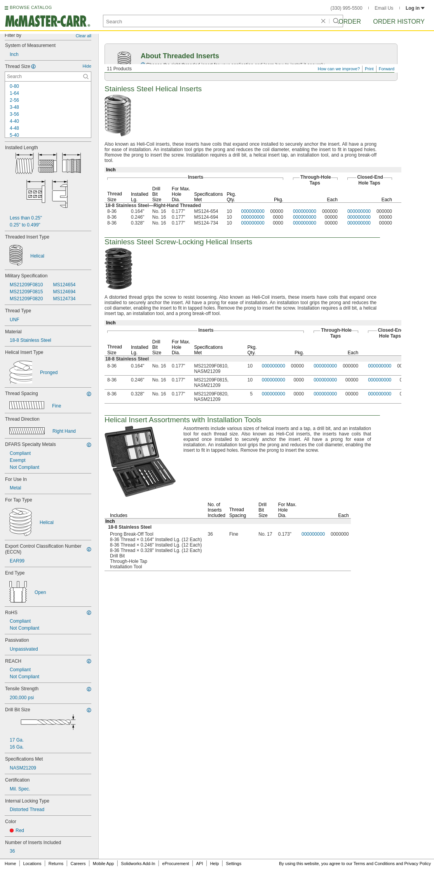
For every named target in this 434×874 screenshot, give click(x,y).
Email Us (384, 8)
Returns (56, 863)
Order (349, 21)
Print (369, 68)
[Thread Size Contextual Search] (48, 76)
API (199, 863)
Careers (77, 863)
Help (214, 863)
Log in (415, 8)
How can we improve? (339, 68)
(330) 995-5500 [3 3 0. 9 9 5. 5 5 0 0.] (347, 8)
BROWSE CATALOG (31, 7)
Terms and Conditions (374, 863)
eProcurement (175, 863)
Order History (399, 21)
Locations (32, 863)
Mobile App (103, 863)
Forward (386, 68)
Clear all (83, 35)
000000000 (253, 211)
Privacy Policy (417, 863)
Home (10, 863)
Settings (233, 863)
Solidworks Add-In (138, 863)
